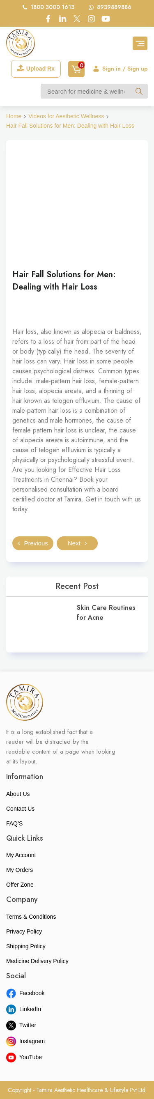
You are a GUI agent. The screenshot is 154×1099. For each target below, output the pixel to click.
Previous (33, 543)
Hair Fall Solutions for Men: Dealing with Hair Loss (70, 125)
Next (77, 543)
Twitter (21, 1025)
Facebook (25, 993)
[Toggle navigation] (140, 43)
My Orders (19, 870)
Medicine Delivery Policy (37, 961)
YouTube (24, 1057)
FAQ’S (14, 823)
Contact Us (20, 808)
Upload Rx (36, 68)
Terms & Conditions (31, 916)
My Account (21, 855)
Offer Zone (20, 884)
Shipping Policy (26, 946)
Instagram (25, 1041)
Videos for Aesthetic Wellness (66, 116)
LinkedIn (23, 1009)
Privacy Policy (24, 931)
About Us (18, 794)
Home (13, 116)
